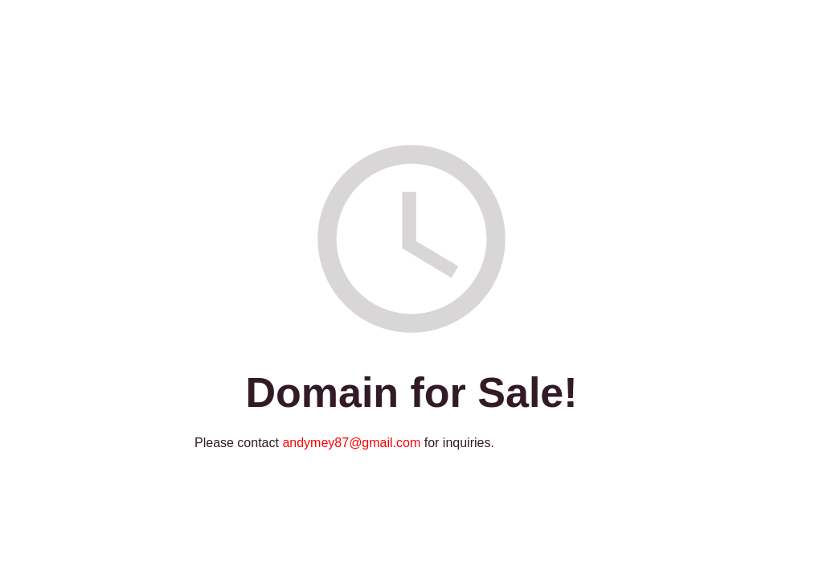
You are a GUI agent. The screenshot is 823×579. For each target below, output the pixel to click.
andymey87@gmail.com (351, 443)
